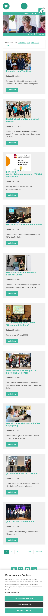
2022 (28, 43)
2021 (33, 43)
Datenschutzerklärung (12, 592)
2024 (20, 43)
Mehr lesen (12, 90)
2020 (37, 43)
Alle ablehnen (24, 605)
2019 (7, 45)
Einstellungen (24, 611)
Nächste (39, 552)
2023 (24, 43)
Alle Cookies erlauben (24, 598)
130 (29, 552)
